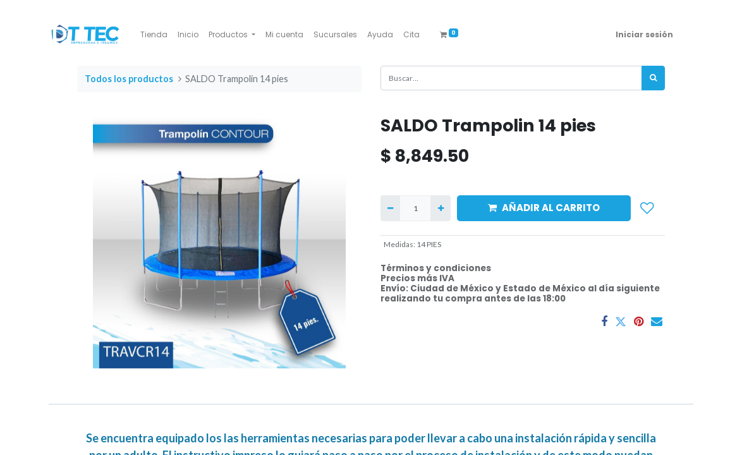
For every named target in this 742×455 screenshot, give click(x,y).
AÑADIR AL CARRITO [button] (544, 207)
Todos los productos (129, 78)
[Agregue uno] (440, 208)
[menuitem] (154, 35)
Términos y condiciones (435, 268)
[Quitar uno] (390, 208)
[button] (647, 208)
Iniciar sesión (644, 34)
